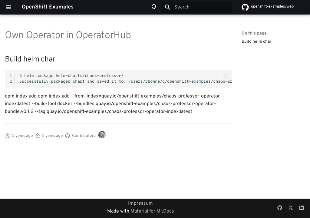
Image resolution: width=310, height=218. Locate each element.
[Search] (196, 7)
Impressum (140, 203)
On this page (254, 33)
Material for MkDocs (152, 211)
